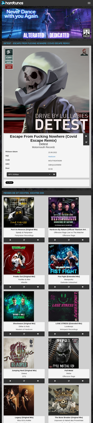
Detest (43, 144)
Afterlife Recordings (24, 396)
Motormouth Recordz (43, 147)
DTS (24, 346)
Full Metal (69, 340)
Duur (7, 168)
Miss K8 (20, 360)
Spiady (18, 232)
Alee (28, 279)
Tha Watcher (78, 232)
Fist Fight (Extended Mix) (69, 276)
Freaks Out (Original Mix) (24, 276)
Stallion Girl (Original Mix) (24, 390)
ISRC (7, 164)
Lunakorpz (69, 326)
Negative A (31, 410)
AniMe (28, 360)
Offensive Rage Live (62, 232)
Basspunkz (68, 279)
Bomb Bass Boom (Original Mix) (69, 374)
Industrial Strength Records (69, 396)
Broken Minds (68, 377)
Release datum (11, 152)
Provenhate (78, 360)
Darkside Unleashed (69, 282)
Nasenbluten (69, 393)
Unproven (58, 360)
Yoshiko (21, 279)
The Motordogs (18, 410)
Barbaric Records (69, 363)
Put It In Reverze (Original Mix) (24, 229)
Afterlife (24, 282)
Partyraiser (28, 232)
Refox (68, 343)
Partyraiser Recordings (24, 235)
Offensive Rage (69, 235)
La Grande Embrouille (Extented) (24, 374)
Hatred (67, 360)
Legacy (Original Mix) (24, 357)
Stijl (7, 156)
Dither (21, 326)
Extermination (24, 407)
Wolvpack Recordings (69, 329)
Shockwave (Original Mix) (24, 323)
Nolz (28, 326)
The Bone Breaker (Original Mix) (69, 357)
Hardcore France (24, 379)
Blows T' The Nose (69, 390)
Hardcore (51, 157)
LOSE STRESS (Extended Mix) (69, 323)
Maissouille (24, 377)
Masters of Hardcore (24, 329)
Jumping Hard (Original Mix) (24, 340)
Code (7, 160)
